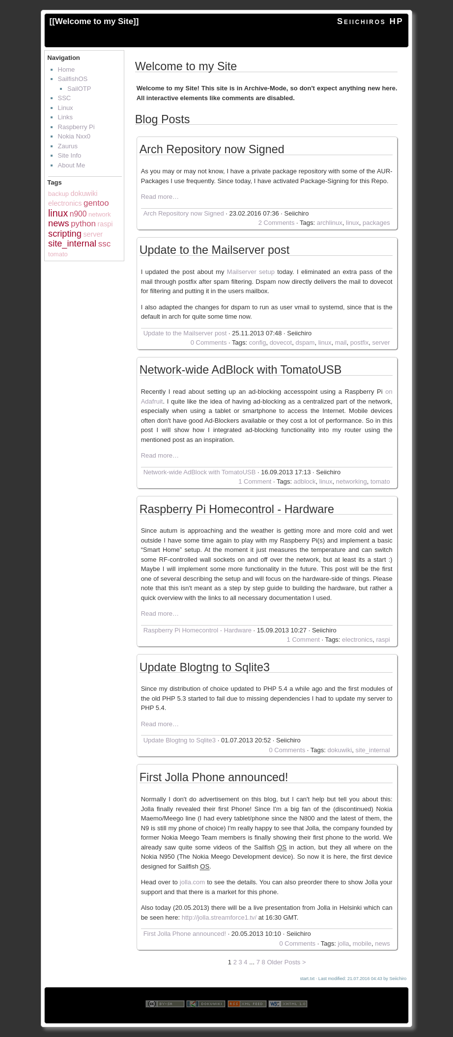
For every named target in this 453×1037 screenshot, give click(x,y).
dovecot (281, 342)
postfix (359, 342)
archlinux (329, 222)
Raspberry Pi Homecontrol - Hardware (237, 510)
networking (351, 481)
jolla (343, 943)
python (83, 223)
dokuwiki (84, 193)
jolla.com (192, 882)
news (58, 223)
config (257, 342)
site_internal (72, 243)
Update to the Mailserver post (215, 250)
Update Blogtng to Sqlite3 (205, 668)
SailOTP (79, 88)
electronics (65, 203)
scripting (65, 234)
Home (66, 69)
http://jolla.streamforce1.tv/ (219, 917)
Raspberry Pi (76, 127)
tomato (58, 254)
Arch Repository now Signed (212, 150)
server (93, 234)
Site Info (70, 155)
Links (65, 117)
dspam (304, 342)
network (99, 214)
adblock (305, 481)
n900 (78, 214)
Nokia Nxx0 (74, 136)
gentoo (96, 203)
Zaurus (68, 146)
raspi (105, 224)
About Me (71, 165)
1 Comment (254, 481)
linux (58, 213)
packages (376, 222)
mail (341, 342)
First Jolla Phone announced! (214, 778)
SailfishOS (73, 78)
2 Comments (276, 222)
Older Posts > (286, 962)
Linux (65, 107)
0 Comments (209, 342)
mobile (362, 943)
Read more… (160, 196)
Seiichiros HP (370, 21)
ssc (104, 243)
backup (58, 193)
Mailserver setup (251, 271)
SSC (64, 98)
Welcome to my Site (94, 21)
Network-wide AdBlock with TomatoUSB (241, 370)
